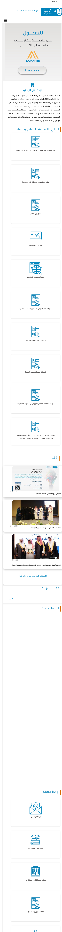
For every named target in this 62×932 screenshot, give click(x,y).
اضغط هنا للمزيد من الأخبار (31, 576)
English (52, 2)
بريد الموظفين (34, 817)
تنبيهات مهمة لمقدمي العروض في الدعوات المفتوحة (34, 404)
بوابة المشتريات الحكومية (34, 277)
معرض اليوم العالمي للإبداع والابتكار (46, 494)
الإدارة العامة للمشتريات (26, 11)
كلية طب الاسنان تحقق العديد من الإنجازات (44, 528)
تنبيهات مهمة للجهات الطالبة (33, 372)
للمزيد (9, 599)
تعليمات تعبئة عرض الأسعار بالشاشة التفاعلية (34, 309)
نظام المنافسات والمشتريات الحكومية (33, 182)
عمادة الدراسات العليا (33, 849)
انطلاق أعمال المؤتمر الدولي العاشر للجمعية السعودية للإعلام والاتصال (34, 565)
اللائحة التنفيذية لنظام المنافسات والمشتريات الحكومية (33, 151)
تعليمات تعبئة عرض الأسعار (34, 341)
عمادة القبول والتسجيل (34, 912)
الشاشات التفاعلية (33, 246)
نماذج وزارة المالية (34, 214)
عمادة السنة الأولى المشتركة (34, 880)
